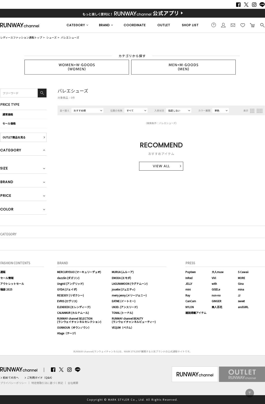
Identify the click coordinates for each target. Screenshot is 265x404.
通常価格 (7, 114)
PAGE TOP (249, 393)
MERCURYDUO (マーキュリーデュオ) (79, 272)
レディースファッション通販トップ (21, 37)
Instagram (254, 4)
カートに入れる (252, 25)
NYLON (189, 307)
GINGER (216, 301)
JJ (239, 295)
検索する (262, 25)
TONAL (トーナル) (122, 313)
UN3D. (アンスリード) (125, 307)
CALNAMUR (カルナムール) (73, 313)
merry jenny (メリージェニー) (129, 295)
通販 (3, 272)
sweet (241, 301)
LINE (262, 4)
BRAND (104, 25)
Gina (241, 283)
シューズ (51, 37)
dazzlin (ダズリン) (68, 278)
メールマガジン (233, 25)
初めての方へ (11, 377)
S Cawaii (243, 272)
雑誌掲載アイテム (195, 313)
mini (188, 289)
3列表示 (252, 111)
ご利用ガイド (213, 25)
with (214, 283)
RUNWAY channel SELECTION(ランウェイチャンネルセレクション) (79, 319)
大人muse (217, 272)
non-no (216, 295)
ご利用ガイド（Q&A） (40, 377)
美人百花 (217, 307)
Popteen (190, 272)
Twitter (246, 4)
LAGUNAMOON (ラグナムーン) (129, 283)
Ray (187, 295)
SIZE (4, 169)
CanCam (190, 301)
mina (241, 289)
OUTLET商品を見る (14, 137)
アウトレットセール (12, 283)
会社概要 (73, 383)
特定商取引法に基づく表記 (47, 383)
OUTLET (163, 25)
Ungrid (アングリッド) (70, 283)
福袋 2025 (6, 289)
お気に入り (242, 25)
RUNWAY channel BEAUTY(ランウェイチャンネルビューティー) (134, 319)
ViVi (214, 278)
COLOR (6, 210)
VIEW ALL (161, 166)
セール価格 (9, 123)
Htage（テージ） (67, 333)
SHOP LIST (190, 25)
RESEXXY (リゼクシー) (70, 295)
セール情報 (6, 278)
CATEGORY (76, 25)
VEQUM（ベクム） (123, 327)
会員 (223, 25)
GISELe (216, 289)
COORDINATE (135, 25)
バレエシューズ (70, 37)
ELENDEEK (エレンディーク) (73, 307)
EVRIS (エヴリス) (67, 301)
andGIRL (243, 307)
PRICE (5, 196)
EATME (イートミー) (123, 301)
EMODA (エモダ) (121, 278)
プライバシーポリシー (13, 383)
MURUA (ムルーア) (123, 272)
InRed (188, 278)
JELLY (188, 283)
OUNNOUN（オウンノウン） (74, 327)
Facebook (238, 4)
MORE (241, 278)
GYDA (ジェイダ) (67, 289)
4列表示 (260, 111)
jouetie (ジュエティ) (123, 289)
